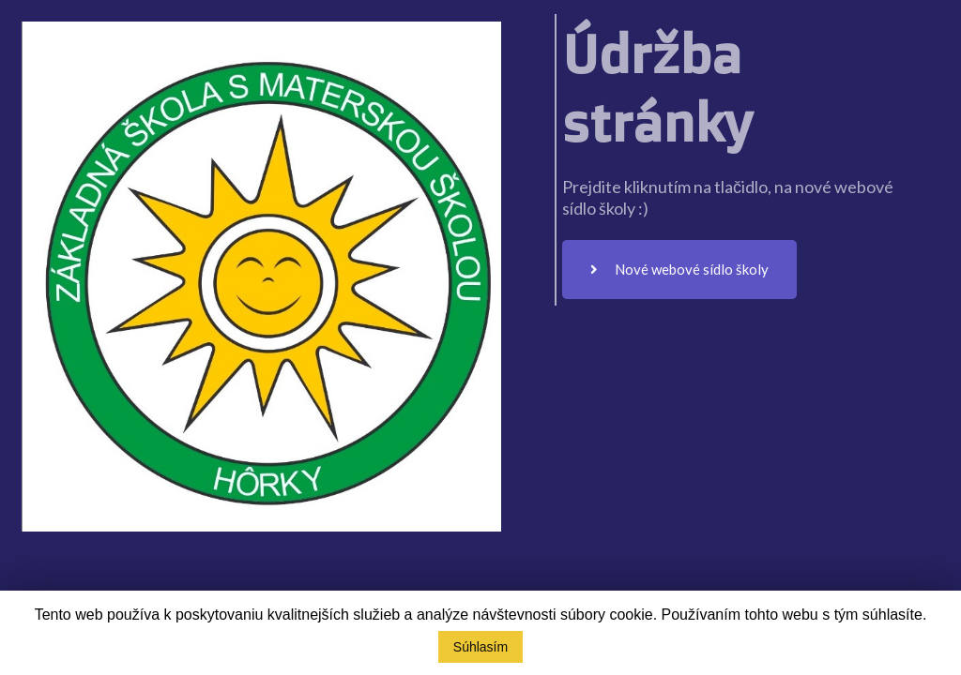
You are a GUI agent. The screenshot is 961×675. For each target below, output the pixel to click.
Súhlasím (480, 646)
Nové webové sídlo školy (679, 269)
